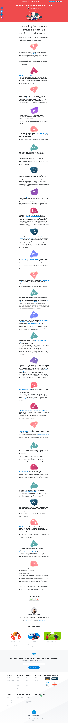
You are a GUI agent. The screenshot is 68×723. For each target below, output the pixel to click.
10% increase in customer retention (30, 259)
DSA (8, 703)
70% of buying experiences (26, 197)
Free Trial (36, 680)
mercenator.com (29, 620)
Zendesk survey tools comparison (29, 702)
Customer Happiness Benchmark (20, 698)
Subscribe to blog (34, 667)
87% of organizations (25, 389)
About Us (8, 695)
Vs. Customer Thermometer (28, 699)
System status (34, 720)
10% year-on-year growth (37, 550)
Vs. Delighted (28, 697)
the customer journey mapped (34, 323)
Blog (39, 1)
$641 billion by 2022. (31, 491)
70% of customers (24, 526)
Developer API (28, 685)
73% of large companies (38, 53)
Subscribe (52, 1)
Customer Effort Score (10, 680)
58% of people (23, 175)
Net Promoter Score (10, 682)
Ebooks (27, 680)
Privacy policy (9, 700)
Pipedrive (18, 683)
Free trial (58, 1)
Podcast (27, 682)
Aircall (17, 688)
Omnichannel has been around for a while (28, 551)
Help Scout (18, 686)
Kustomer (18, 685)
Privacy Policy (37, 718)
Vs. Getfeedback (28, 695)
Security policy (9, 702)
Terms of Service (42, 718)
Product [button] (17, 1)
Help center (27, 683)
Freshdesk (18, 682)
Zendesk (18, 677)
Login (8, 705)
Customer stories (19, 695)
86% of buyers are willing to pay (28, 75)
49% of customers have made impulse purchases (33, 410)
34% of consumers (23, 568)
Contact (8, 697)
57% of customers (31, 98)
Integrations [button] (23, 1)
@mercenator (42, 620)
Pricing (35, 1)
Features (8, 677)
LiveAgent (18, 680)
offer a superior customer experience (28, 398)
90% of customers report (33, 216)
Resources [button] (30, 1)
